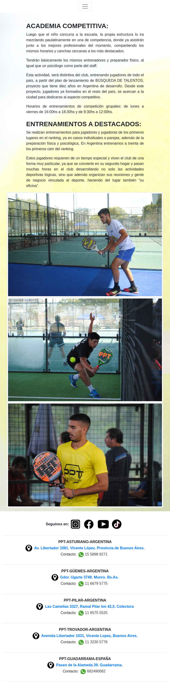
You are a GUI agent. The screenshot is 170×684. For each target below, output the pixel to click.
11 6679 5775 (92, 584)
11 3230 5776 (92, 642)
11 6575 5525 (92, 613)
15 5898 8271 (92, 554)
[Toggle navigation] (85, 6)
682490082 (92, 671)
